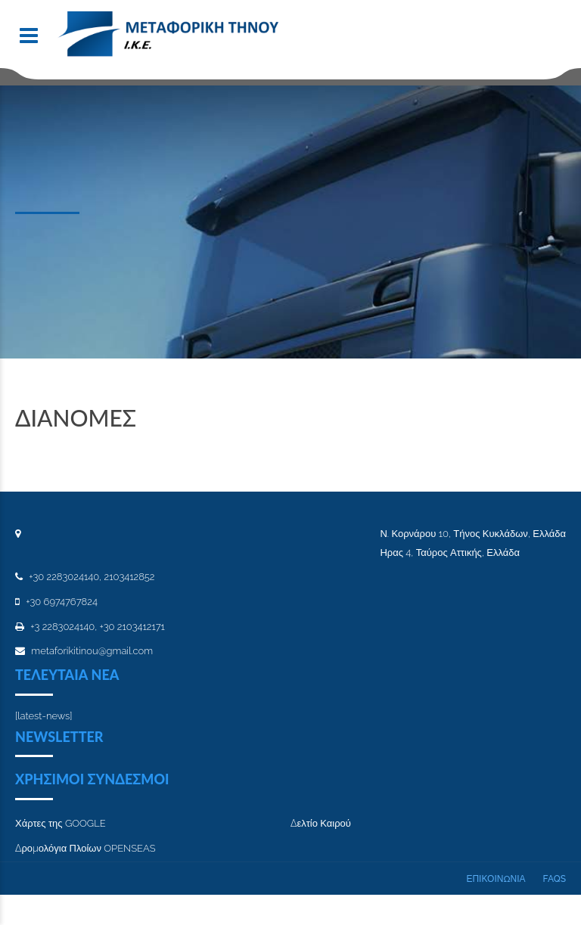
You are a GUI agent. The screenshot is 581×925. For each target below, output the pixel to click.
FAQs (554, 879)
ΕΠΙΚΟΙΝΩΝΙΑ (495, 879)
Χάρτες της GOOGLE (60, 823)
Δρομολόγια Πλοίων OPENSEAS (85, 848)
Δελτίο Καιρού (320, 823)
